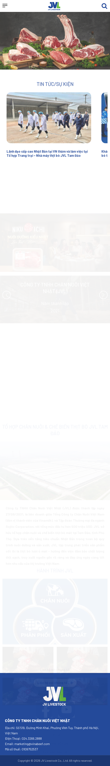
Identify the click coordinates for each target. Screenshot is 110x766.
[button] (5, 6)
